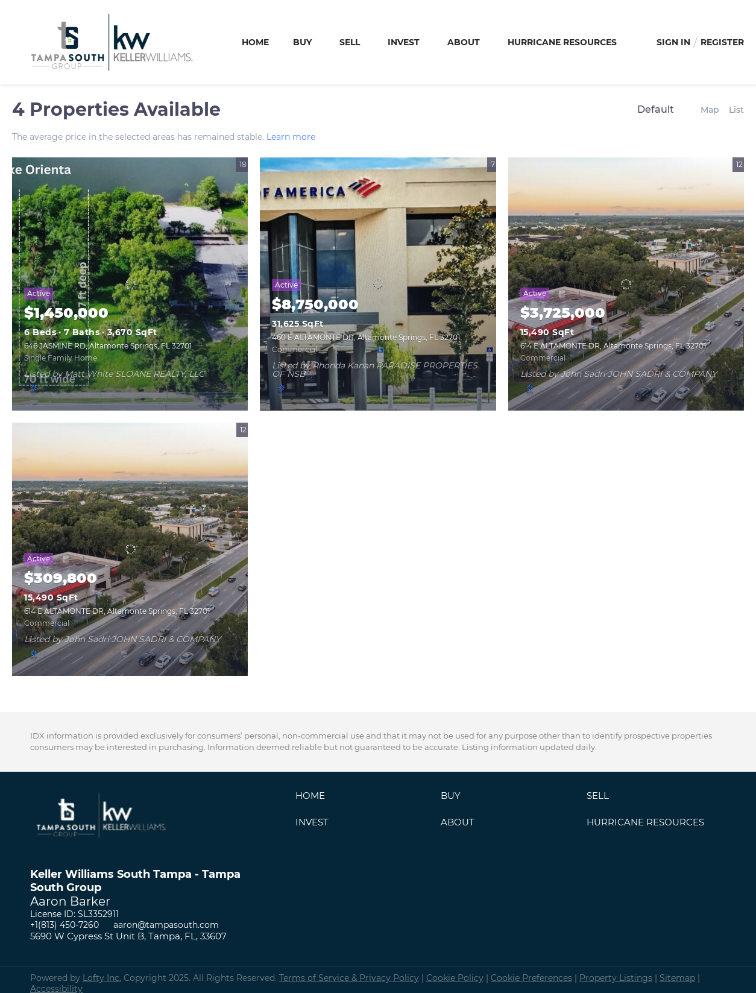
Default (655, 109)
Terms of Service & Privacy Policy (349, 978)
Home (255, 42)
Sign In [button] (673, 42)
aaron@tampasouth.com (166, 924)
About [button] (463, 42)
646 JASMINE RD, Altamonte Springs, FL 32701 (108, 345)
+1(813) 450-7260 (64, 924)
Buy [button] (302, 42)
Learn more (290, 136)
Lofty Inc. (102, 978)
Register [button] (722, 42)
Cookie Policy (455, 978)
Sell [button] (349, 42)
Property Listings (615, 978)
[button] (313, 798)
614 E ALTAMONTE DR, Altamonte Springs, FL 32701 (613, 345)
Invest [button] (404, 42)
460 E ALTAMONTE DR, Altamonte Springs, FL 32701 (366, 337)
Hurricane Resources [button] (562, 42)
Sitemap (677, 978)
